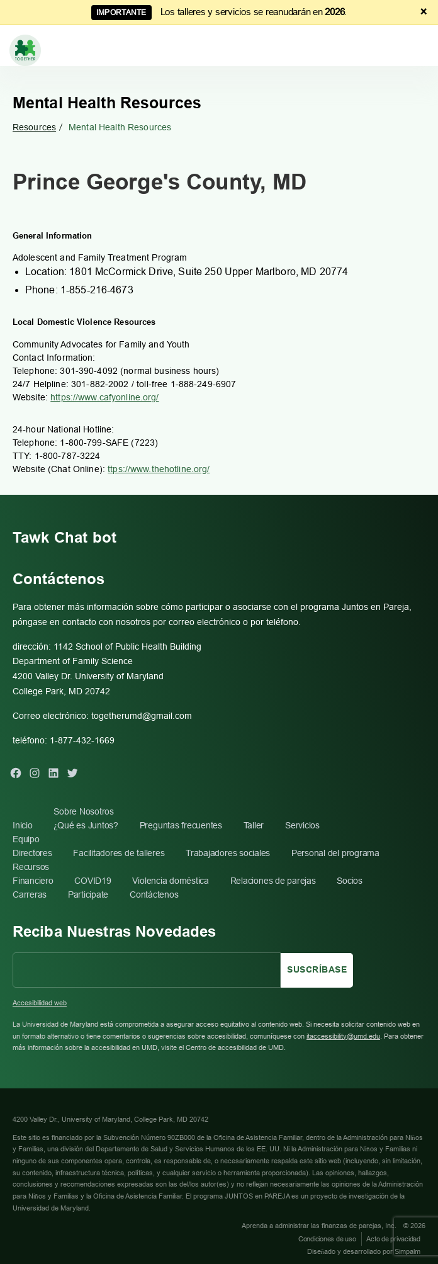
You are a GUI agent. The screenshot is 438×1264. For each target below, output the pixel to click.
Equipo (26, 839)
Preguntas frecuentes (181, 825)
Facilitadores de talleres (118, 853)
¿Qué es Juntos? (85, 825)
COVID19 (92, 881)
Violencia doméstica (170, 881)
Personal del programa (335, 853)
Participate (88, 894)
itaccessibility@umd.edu (343, 1036)
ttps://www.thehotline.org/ (159, 469)
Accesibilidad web (40, 1003)
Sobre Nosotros (83, 811)
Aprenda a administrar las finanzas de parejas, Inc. (320, 1225)
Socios (349, 881)
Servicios (302, 825)
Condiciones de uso (327, 1239)
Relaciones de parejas (273, 881)
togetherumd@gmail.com (141, 716)
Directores (32, 853)
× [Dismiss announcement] (424, 12)
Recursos (31, 867)
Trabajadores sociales (228, 853)
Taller (254, 825)
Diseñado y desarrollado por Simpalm (364, 1251)
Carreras (30, 894)
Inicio (23, 825)
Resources (34, 127)
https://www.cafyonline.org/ (104, 397)
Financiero (33, 881)
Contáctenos (154, 894)
